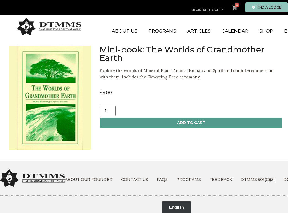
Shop (266, 31)
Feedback (220, 179)
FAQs (162, 179)
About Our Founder (89, 179)
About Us (124, 31)
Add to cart (191, 122)
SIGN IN (218, 9)
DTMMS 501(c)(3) (258, 179)
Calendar (235, 31)
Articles (198, 31)
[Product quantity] (108, 111)
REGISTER (199, 9)
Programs (162, 31)
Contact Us (134, 179)
